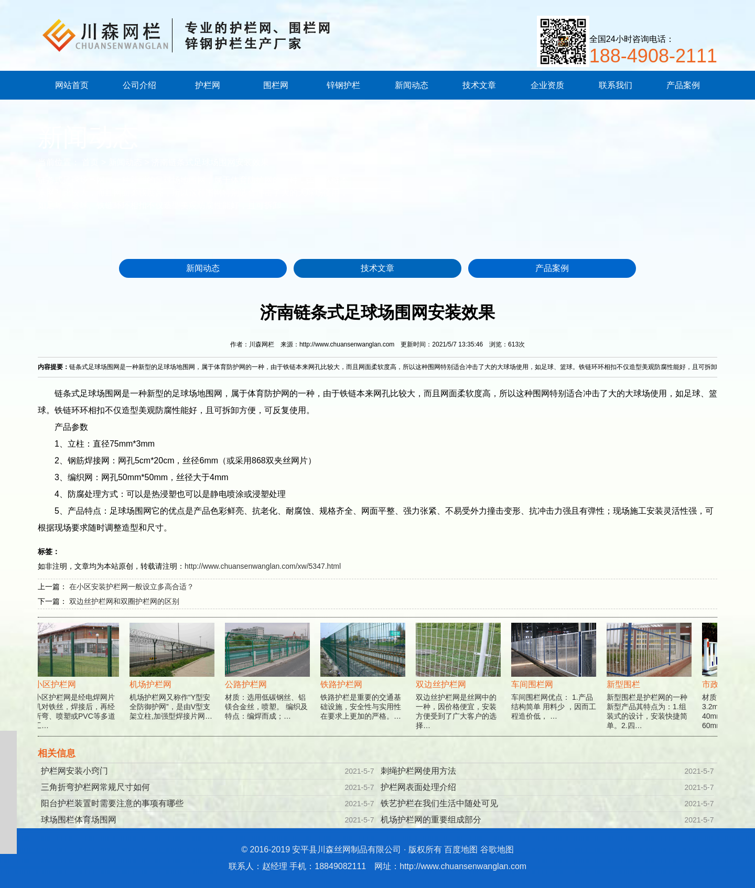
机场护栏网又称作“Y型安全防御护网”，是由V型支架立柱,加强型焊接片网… (173, 682)
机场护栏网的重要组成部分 (431, 819)
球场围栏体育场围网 (78, 819)
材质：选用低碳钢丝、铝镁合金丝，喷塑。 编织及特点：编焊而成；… (268, 682)
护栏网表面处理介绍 (418, 787)
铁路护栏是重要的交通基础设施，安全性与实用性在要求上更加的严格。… (363, 682)
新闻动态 (411, 85)
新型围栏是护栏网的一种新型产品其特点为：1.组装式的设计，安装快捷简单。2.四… (650, 687)
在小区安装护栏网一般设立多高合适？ (131, 586)
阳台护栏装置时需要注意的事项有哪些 (112, 803)
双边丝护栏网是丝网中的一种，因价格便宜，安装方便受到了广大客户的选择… (459, 687)
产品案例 (683, 85)
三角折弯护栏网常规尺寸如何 (95, 787)
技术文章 (479, 85)
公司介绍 (139, 85)
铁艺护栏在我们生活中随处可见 (439, 803)
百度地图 (461, 849)
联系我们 (615, 85)
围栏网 (275, 85)
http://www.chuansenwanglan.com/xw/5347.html (263, 566)
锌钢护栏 (343, 85)
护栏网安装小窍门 (74, 770)
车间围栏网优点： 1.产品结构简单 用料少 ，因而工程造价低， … (554, 682)
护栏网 (207, 85)
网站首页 (72, 85)
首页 (90, 162)
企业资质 (547, 85)
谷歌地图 (497, 849)
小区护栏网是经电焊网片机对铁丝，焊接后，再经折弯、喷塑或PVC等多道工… (77, 687)
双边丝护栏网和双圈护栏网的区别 (124, 601)
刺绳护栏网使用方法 (418, 770)
